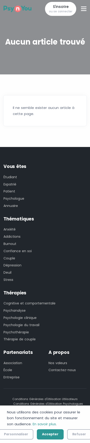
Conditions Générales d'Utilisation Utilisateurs (45, 399)
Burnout (9, 243)
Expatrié (9, 184)
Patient (9, 191)
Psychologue (13, 198)
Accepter (50, 434)
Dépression (12, 265)
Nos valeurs (57, 363)
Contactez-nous (62, 370)
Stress (8, 279)
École (7, 370)
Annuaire (10, 205)
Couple (9, 258)
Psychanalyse (14, 310)
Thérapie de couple (19, 339)
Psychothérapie (16, 332)
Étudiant (10, 177)
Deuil (7, 272)
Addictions (12, 236)
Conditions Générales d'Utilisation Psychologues (48, 404)
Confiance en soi (17, 251)
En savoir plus (44, 424)
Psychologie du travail (21, 325)
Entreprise (11, 377)
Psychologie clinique (20, 317)
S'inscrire (60, 9)
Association (12, 363)
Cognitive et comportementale (29, 303)
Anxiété (9, 229)
